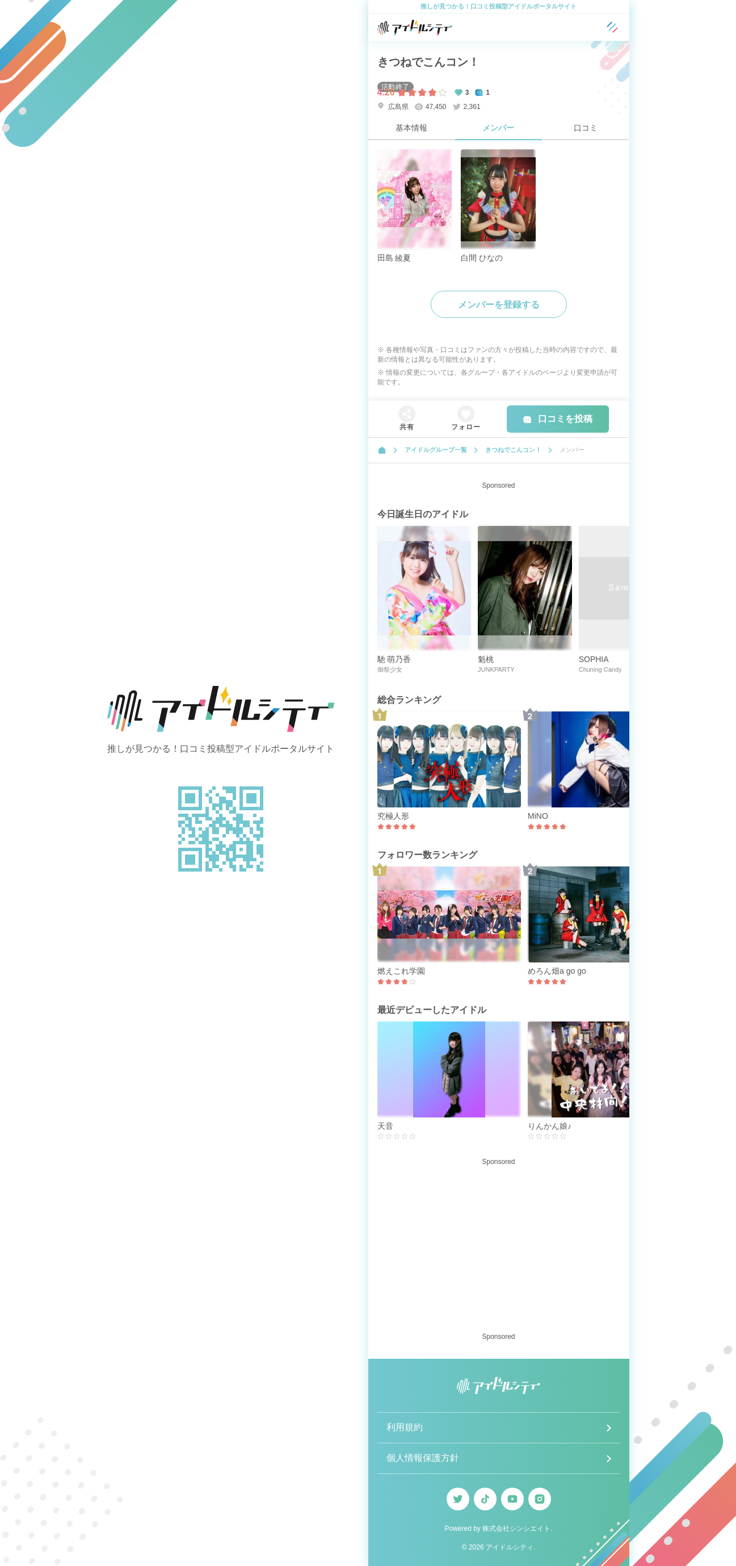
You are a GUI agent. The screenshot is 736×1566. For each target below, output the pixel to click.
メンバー (498, 127)
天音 (385, 1125)
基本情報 (411, 127)
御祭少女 (389, 669)
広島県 (393, 106)
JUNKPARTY (496, 669)
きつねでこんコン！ (428, 62)
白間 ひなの (482, 257)
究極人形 (393, 815)
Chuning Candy (600, 669)
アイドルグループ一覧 (436, 449)
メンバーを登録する (499, 304)
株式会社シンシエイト (516, 1528)
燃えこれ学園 (401, 970)
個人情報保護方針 (422, 1458)
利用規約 (404, 1427)
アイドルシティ (509, 1547)
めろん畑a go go (557, 970)
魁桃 (486, 659)
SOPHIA (594, 659)
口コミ (586, 127)
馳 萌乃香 (394, 659)
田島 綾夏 (394, 257)
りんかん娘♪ (549, 1125)
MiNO (538, 815)
